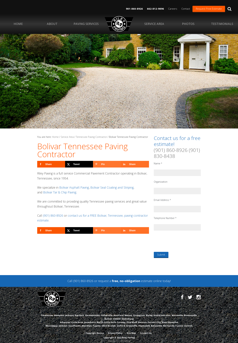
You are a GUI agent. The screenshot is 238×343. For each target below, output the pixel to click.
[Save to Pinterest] (107, 164)
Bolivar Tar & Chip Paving (59, 192)
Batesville (156, 322)
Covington (139, 312)
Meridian (87, 322)
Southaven (74, 322)
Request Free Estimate (209, 8)
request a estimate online (130, 281)
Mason (128, 312)
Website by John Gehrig (119, 337)
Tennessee (47, 312)
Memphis (59, 312)
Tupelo (97, 322)
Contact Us (146, 330)
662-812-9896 (155, 8)
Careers (172, 8)
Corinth (188, 322)
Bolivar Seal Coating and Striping (112, 187)
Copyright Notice (94, 330)
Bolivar (108, 315)
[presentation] (179, 241)
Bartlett (79, 312)
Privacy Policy (115, 330)
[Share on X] (79, 164)
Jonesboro (90, 319)
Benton (142, 319)
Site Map (131, 330)
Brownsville (190, 312)
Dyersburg (128, 315)
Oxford (121, 322)
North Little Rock (106, 319)
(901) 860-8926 (53, 215)
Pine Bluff (132, 319)
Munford (118, 312)
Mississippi (52, 322)
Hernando (168, 322)
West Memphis (170, 319)
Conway (121, 319)
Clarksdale (144, 322)
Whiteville (177, 312)
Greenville (131, 322)
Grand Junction (162, 312)
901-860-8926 (134, 8)
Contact (185, 8)
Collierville (106, 312)
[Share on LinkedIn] (135, 164)
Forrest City (154, 319)
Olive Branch (109, 322)
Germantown (92, 312)
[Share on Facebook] (51, 164)
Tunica (179, 322)
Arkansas (65, 319)
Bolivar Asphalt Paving (74, 187)
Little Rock (77, 319)
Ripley (149, 312)
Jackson (69, 312)
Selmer (117, 315)
